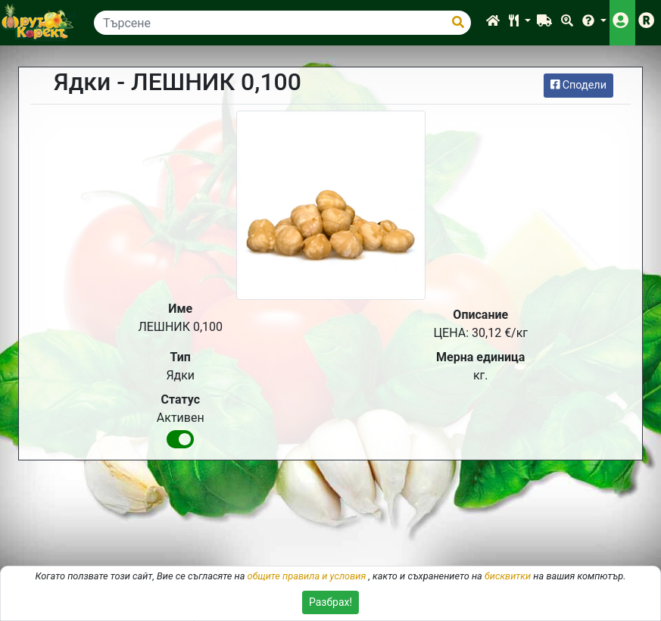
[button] (520, 22)
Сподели (578, 85)
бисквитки (508, 576)
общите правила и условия (307, 576)
